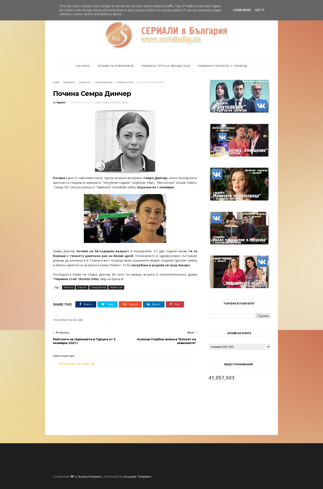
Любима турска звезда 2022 (165, 65)
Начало (83, 65)
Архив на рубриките (116, 65)
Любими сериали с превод (222, 65)
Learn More (242, 10)
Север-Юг (85, 82)
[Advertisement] (125, 400)
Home (56, 82)
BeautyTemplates (90, 476)
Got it (260, 10)
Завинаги (69, 82)
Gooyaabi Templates (137, 476)
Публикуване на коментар (76, 363)
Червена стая (125, 82)
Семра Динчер (103, 82)
